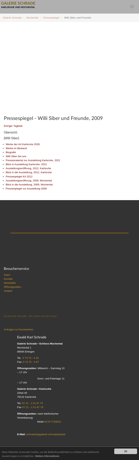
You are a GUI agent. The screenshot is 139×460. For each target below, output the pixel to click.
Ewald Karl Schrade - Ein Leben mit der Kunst (30, 316)
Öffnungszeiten (12, 286)
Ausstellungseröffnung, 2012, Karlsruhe (28, 168)
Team (7, 274)
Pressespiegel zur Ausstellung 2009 (26, 188)
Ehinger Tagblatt (13, 125)
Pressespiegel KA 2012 (19, 176)
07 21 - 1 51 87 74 (32, 403)
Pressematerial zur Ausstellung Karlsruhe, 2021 (33, 160)
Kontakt (8, 278)
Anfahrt (8, 290)
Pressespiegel (51, 17)
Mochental (32, 17)
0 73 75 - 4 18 (31, 358)
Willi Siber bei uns (16, 156)
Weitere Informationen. (47, 456)
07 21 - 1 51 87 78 (32, 407)
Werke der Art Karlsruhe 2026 (23, 144)
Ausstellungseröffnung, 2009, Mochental (29, 180)
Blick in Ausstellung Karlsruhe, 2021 (26, 164)
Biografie (11, 152)
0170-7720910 (52, 421)
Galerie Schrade (12, 17)
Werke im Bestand (16, 148)
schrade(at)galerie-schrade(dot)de (46, 434)
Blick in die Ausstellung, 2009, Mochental (29, 184)
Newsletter (10, 282)
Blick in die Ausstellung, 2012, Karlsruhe (29, 172)
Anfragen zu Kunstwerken (19, 329)
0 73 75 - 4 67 (31, 362)
